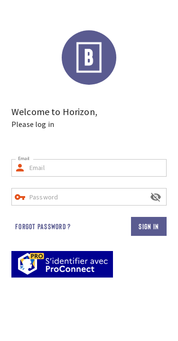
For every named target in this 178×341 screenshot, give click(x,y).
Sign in (149, 226)
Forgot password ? (43, 226)
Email (23, 158)
